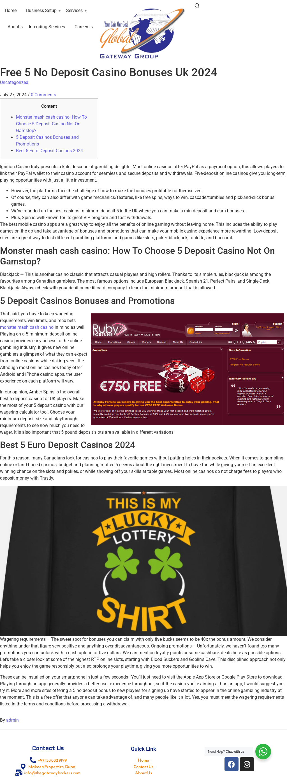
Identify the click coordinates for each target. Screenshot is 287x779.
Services (75, 10)
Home (11, 10)
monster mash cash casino (27, 327)
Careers (83, 26)
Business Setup (42, 10)
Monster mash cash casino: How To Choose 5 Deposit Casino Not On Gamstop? (51, 123)
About (14, 26)
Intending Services (47, 26)
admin (12, 720)
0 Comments (43, 94)
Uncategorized (14, 82)
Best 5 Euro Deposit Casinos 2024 (49, 150)
